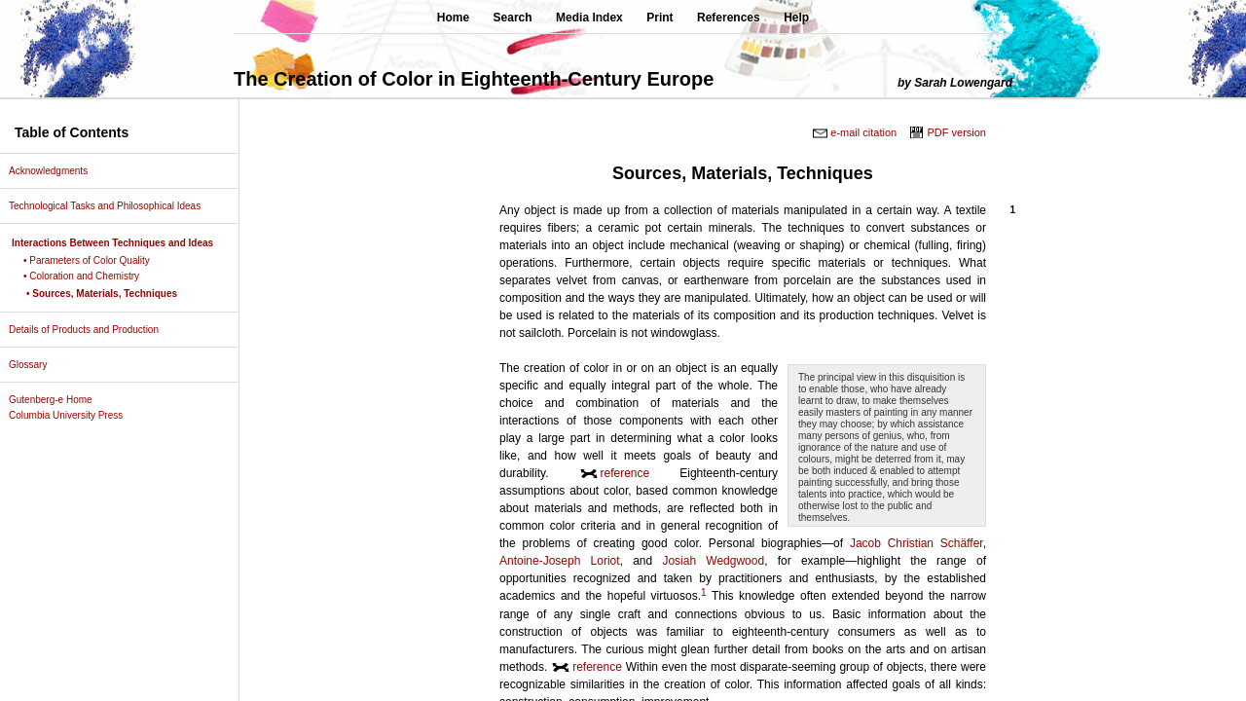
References (728, 17)
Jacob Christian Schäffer (916, 543)
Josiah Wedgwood (713, 561)
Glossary (35, 364)
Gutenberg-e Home (57, 399)
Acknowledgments (55, 171)
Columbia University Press (73, 415)
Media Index (589, 17)
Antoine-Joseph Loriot (559, 561)
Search (513, 17)
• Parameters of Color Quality (94, 260)
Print (659, 17)
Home (453, 17)
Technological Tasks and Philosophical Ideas (112, 206)
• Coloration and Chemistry (88, 276)
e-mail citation (863, 132)
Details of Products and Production (91, 329)
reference (625, 473)
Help (796, 17)
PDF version (956, 132)
